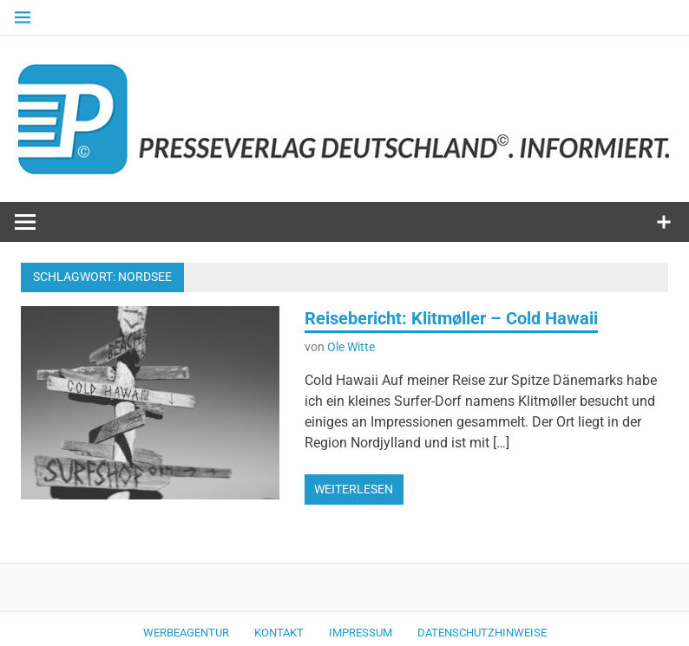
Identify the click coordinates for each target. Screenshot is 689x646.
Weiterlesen (353, 489)
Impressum (360, 632)
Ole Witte (351, 347)
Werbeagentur (186, 632)
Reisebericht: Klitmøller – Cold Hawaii (451, 318)
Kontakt (279, 632)
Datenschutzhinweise (482, 632)
